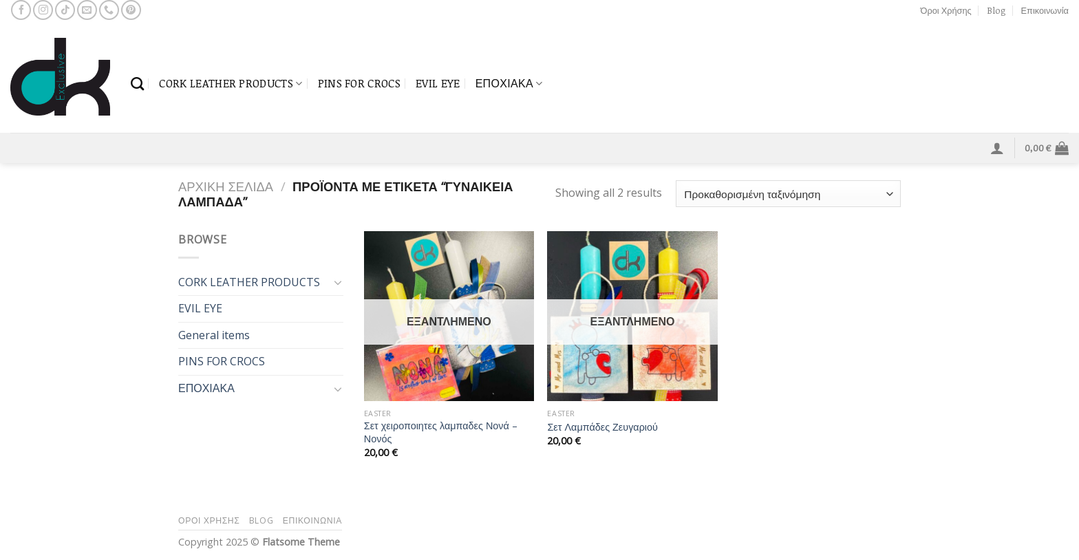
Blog (996, 10)
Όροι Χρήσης (946, 10)
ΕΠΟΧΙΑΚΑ (509, 83)
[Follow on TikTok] (65, 10)
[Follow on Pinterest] (131, 10)
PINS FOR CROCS (359, 83)
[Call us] (109, 10)
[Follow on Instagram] (43, 10)
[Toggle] (337, 282)
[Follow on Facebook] (21, 10)
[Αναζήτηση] (137, 83)
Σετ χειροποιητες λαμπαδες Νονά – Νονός (440, 432)
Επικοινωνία (1045, 10)
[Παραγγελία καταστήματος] (788, 193)
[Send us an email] (87, 10)
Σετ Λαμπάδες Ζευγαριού (602, 427)
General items (214, 335)
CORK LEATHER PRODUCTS (230, 83)
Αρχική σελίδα (225, 186)
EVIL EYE (438, 83)
